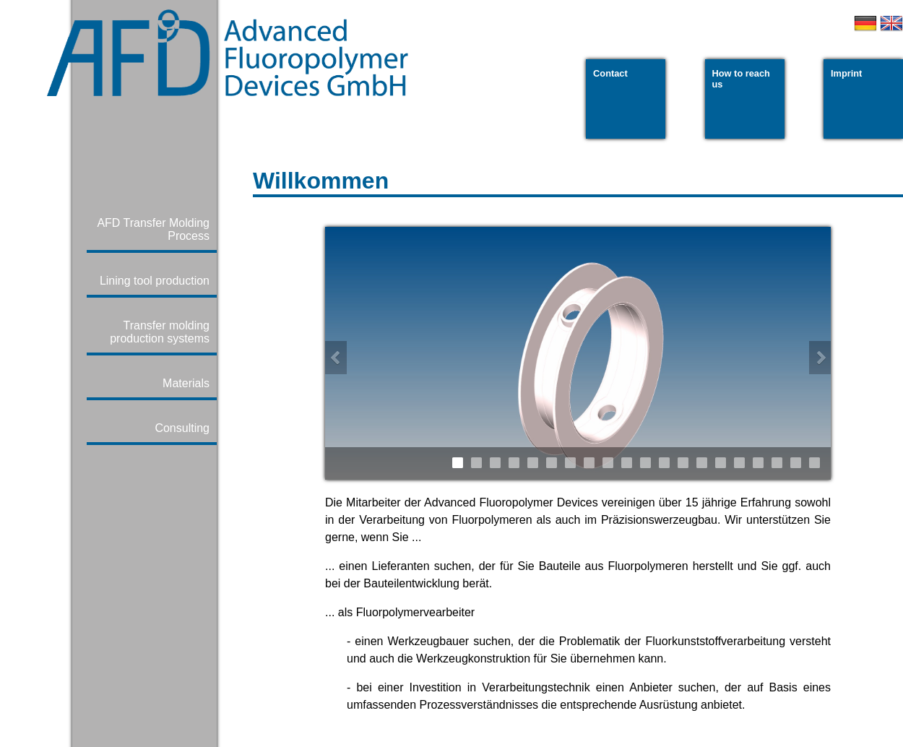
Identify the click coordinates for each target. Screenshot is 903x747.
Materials (186, 383)
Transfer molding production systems (159, 332)
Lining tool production (154, 281)
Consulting (182, 428)
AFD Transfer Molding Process (153, 229)
